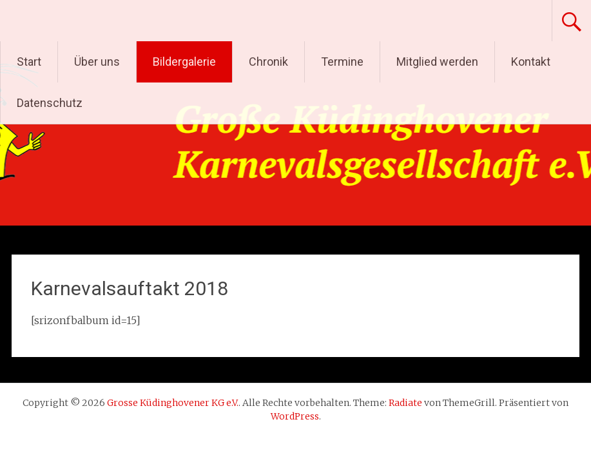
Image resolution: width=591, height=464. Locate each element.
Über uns (97, 61)
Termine (342, 61)
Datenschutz (49, 103)
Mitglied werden (437, 61)
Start (29, 61)
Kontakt (530, 61)
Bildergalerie (184, 61)
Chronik (268, 61)
